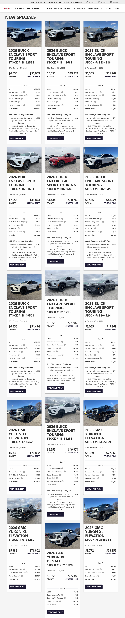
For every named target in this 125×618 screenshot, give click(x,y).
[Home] (47, 8)
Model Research (106, 8)
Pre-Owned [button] (58, 8)
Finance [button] (90, 8)
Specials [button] (67, 8)
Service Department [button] (78, 8)
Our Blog (117, 8)
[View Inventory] (24, 34)
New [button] (50, 8)
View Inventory (17, 138)
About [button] (96, 8)
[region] (24, 111)
